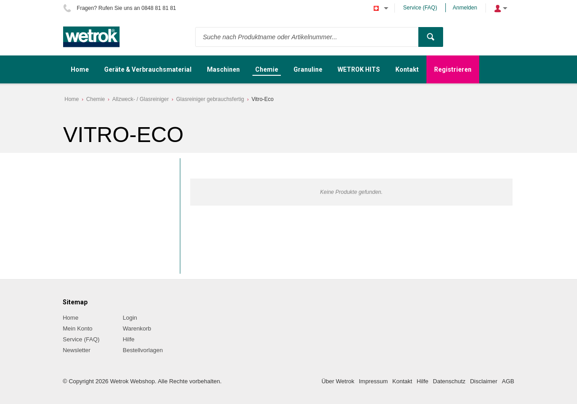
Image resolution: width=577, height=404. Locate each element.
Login (130, 317)
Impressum (373, 381)
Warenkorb (137, 328)
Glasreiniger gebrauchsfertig (210, 99)
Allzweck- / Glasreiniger (140, 99)
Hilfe (128, 339)
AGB (508, 381)
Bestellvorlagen (143, 350)
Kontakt (402, 381)
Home (71, 99)
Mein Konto (77, 328)
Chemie (95, 99)
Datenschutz (449, 381)
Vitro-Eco (263, 99)
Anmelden (465, 8)
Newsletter (76, 350)
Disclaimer (484, 381)
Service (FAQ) (420, 8)
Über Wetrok (337, 381)
